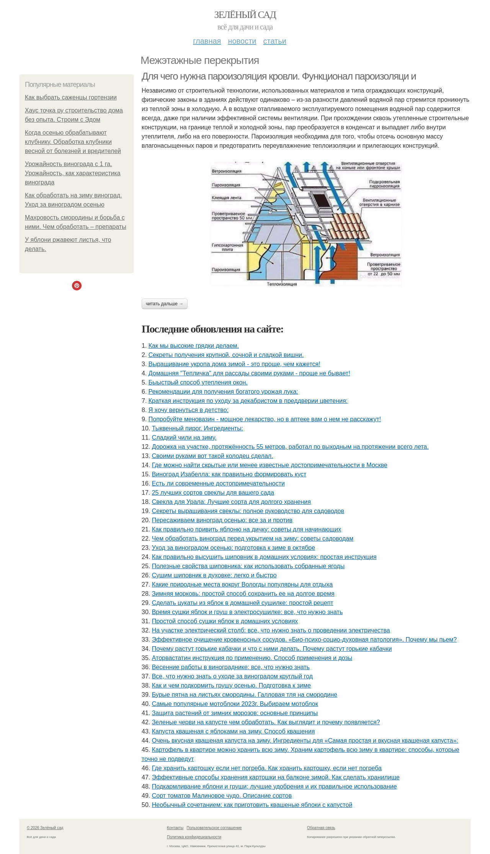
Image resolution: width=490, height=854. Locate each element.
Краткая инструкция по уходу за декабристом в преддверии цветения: (248, 401)
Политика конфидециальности (194, 837)
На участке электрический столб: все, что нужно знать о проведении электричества (271, 630)
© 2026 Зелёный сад (45, 828)
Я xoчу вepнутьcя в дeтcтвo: (189, 410)
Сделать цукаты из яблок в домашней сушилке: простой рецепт (242, 603)
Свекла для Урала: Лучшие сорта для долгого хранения (231, 502)
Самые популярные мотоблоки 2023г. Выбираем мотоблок (235, 704)
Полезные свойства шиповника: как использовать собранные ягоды (248, 566)
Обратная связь (321, 828)
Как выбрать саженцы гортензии (71, 97)
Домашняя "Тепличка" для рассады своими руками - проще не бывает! (249, 373)
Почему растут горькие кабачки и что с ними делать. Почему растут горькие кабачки (272, 648)
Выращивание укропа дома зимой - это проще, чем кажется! (234, 364)
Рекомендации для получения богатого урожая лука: (223, 391)
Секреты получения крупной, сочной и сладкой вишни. (226, 355)
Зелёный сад (245, 14)
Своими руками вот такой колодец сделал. (212, 456)
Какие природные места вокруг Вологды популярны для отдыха (242, 584)
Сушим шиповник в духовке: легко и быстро (214, 575)
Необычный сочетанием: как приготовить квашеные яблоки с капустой (252, 805)
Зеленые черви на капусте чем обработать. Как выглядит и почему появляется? (266, 722)
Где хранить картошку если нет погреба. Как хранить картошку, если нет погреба (267, 768)
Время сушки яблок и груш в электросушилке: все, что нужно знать (247, 612)
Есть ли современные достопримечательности (218, 483)
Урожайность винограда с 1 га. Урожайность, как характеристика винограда (73, 173)
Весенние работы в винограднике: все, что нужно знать (231, 667)
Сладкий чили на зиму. (184, 437)
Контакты (175, 828)
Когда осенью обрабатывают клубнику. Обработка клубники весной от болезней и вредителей (73, 141)
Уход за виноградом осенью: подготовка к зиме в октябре (233, 547)
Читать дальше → (164, 303)
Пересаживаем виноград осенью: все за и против (222, 520)
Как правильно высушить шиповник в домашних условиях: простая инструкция (264, 557)
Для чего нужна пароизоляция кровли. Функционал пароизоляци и (279, 76)
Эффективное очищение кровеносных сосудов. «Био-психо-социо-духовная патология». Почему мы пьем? (304, 639)
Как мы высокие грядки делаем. (194, 345)
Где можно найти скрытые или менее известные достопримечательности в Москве (269, 465)
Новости (242, 41)
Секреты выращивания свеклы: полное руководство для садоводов (248, 511)
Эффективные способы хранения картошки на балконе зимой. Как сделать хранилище (276, 777)
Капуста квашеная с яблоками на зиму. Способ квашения (233, 731)
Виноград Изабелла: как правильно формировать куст (229, 474)
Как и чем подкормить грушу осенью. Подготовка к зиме (231, 685)
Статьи (274, 41)
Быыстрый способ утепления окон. (198, 382)
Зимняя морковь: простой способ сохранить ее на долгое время (243, 593)
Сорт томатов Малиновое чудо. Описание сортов (222, 795)
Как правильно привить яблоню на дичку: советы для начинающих (246, 529)
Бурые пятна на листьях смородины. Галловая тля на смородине (244, 694)
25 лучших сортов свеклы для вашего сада (213, 492)
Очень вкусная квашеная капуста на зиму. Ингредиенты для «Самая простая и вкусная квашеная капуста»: (305, 740)
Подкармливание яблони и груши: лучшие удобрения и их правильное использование (274, 786)
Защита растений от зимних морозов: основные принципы (235, 713)
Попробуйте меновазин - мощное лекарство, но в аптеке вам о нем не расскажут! (265, 419)
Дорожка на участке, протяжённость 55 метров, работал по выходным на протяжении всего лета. (290, 446)
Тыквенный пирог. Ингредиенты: (197, 428)
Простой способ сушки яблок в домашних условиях (225, 621)
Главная (207, 41)
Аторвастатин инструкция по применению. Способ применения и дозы (252, 658)
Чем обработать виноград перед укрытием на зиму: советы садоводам (253, 538)
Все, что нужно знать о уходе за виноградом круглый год (232, 676)
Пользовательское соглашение (214, 828)
